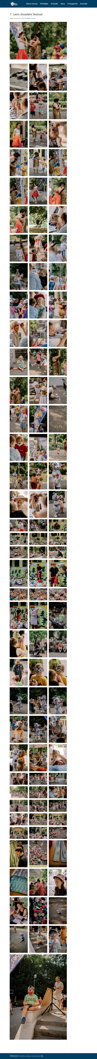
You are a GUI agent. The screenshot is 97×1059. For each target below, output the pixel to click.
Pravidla (54, 4)
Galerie (33, 18)
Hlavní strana (31, 4)
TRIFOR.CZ (14, 1056)
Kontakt (83, 4)
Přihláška (44, 4)
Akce (63, 4)
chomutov (17, 18)
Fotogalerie (72, 4)
